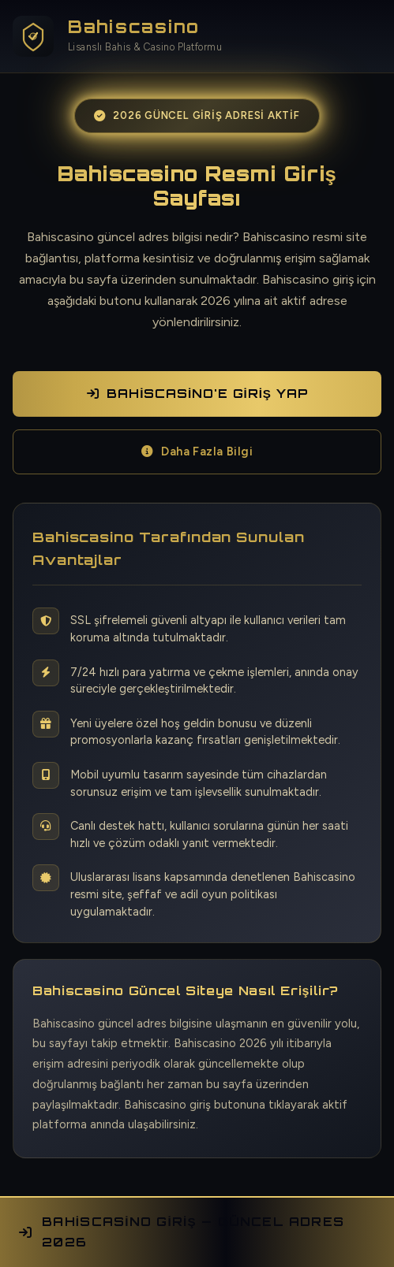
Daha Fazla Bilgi (197, 451)
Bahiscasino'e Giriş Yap (197, 393)
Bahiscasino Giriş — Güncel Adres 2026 (181, 1232)
